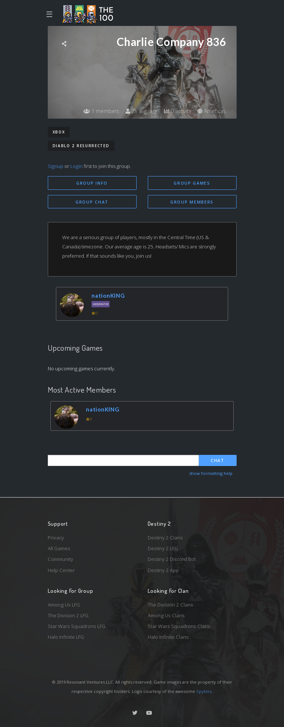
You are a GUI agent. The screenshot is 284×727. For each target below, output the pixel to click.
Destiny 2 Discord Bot (172, 559)
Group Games (192, 183)
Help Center (61, 570)
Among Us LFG (64, 604)
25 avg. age (142, 111)
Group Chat (92, 202)
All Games (59, 548)
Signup (55, 166)
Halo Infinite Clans (168, 637)
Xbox (59, 132)
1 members (101, 111)
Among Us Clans (166, 615)
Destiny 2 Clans (165, 537)
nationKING (108, 295)
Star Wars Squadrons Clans (179, 626)
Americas (211, 111)
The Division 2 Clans (170, 604)
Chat (217, 460)
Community (60, 559)
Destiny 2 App (163, 570)
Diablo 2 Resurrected (81, 145)
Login (76, 166)
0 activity (177, 111)
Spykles (203, 691)
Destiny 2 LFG (163, 548)
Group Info (92, 183)
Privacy (56, 537)
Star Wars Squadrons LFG (77, 626)
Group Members (192, 202)
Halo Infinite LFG (66, 637)
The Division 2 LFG (68, 615)
